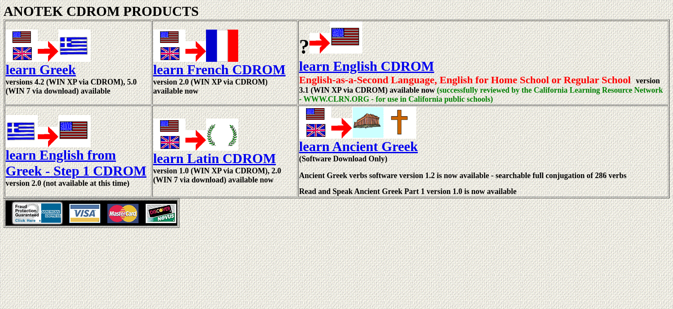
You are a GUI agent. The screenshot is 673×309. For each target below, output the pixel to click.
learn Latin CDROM (214, 158)
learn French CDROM (219, 69)
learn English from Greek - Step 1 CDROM (76, 163)
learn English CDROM (366, 66)
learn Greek (41, 69)
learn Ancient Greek (358, 146)
